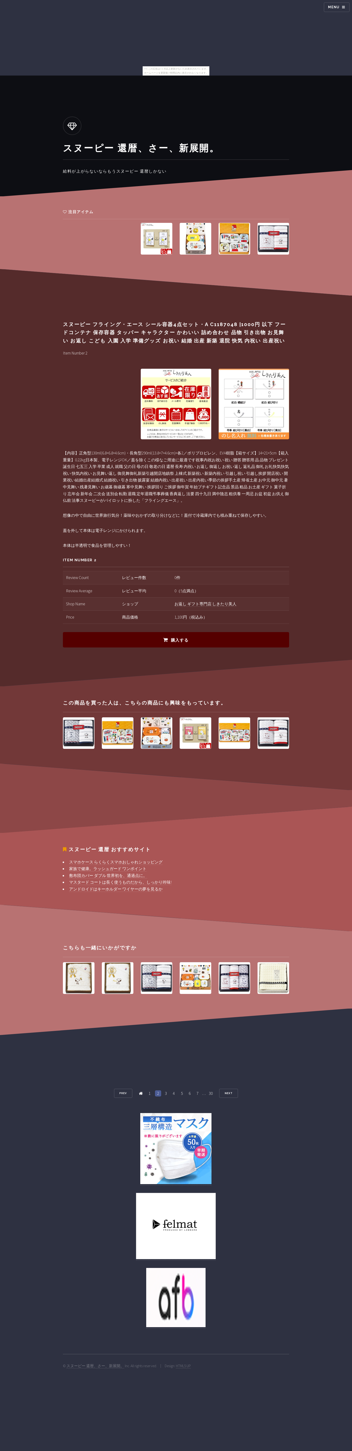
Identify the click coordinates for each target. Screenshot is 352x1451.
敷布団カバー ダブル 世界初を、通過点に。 (108, 875)
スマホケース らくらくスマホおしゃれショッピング (116, 862)
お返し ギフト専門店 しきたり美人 (205, 603)
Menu (334, 7)
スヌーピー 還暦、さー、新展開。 (95, 1366)
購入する (180, 640)
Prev (123, 1093)
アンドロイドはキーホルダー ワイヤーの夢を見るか (116, 889)
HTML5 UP (183, 1366)
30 (211, 1093)
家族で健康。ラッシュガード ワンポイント (107, 868)
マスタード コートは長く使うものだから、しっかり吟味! (120, 882)
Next (229, 1093)
